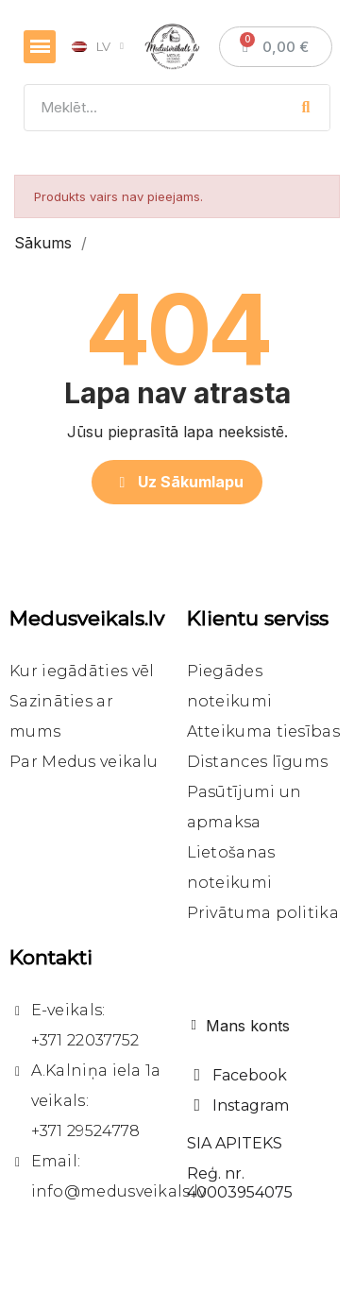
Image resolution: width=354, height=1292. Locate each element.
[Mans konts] (241, 1025)
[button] (177, 482)
